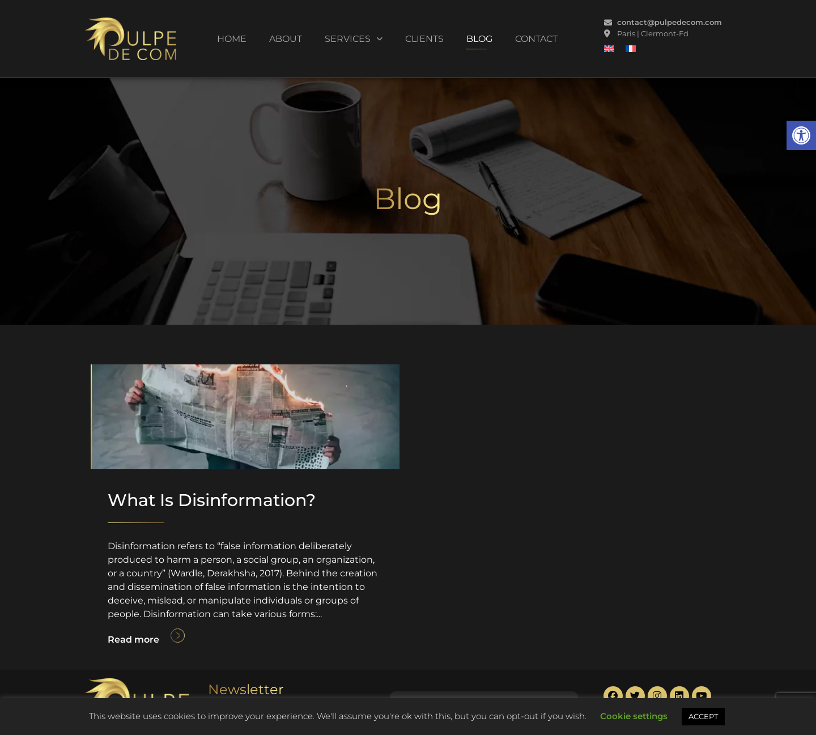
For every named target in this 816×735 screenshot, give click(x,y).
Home (231, 38)
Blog (479, 38)
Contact (536, 38)
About (285, 38)
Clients (424, 38)
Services (353, 39)
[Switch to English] (609, 48)
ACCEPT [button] (703, 716)
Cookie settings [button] (634, 716)
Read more (133, 639)
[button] (801, 135)
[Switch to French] (630, 48)
